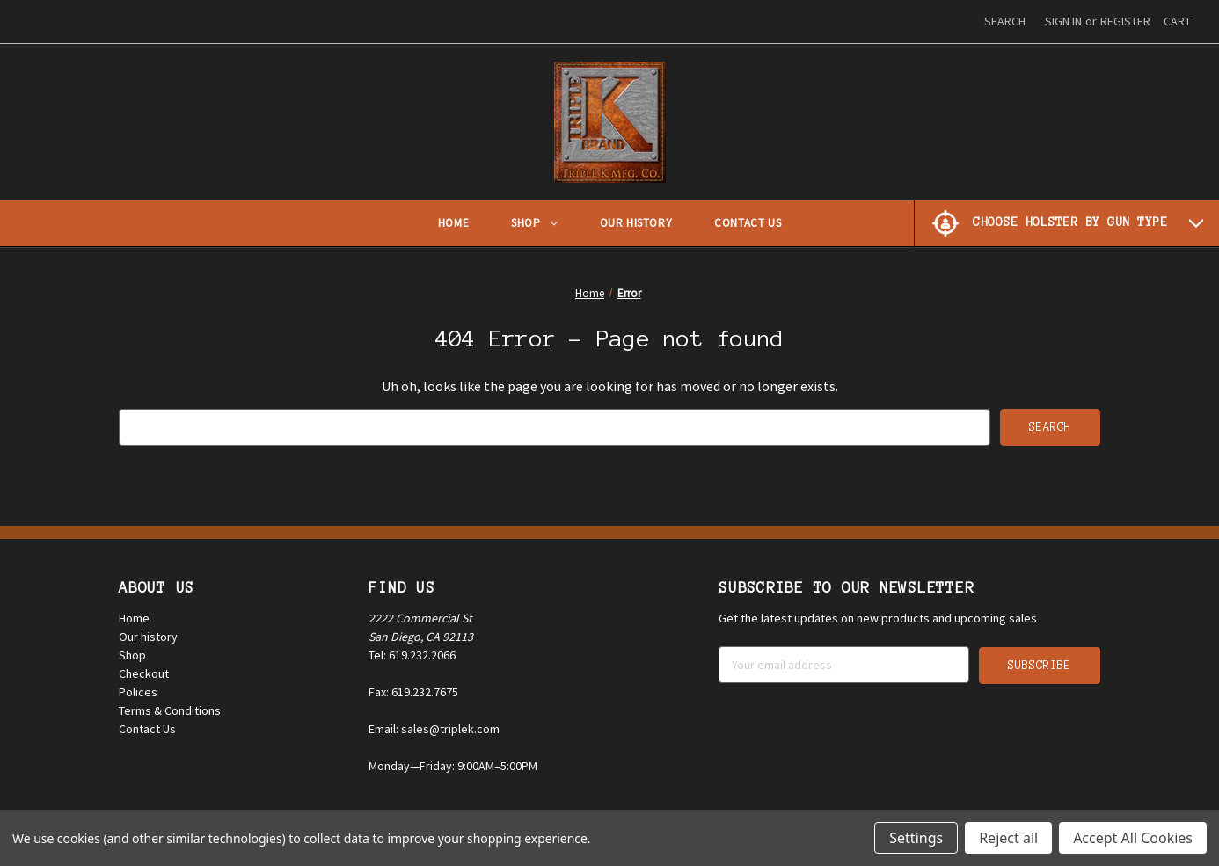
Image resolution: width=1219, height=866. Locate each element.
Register (1125, 21)
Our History (636, 222)
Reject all (1008, 838)
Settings (916, 838)
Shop (534, 222)
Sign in (1063, 21)
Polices (138, 692)
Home (453, 222)
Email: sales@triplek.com (434, 729)
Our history (148, 636)
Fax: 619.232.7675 (413, 692)
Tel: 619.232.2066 (412, 655)
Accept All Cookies (1133, 838)
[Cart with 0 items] (1177, 21)
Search (1005, 21)
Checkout (144, 673)
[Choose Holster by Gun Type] (1067, 223)
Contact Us (747, 222)
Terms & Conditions (170, 710)
